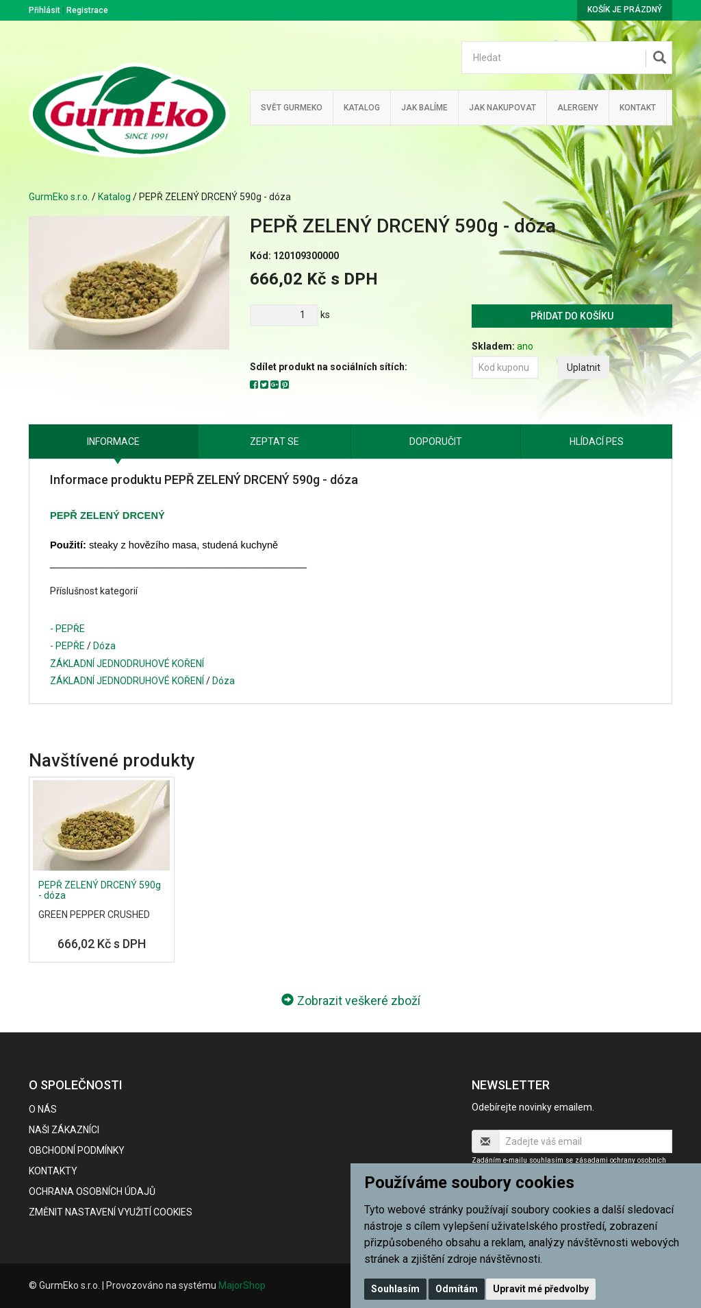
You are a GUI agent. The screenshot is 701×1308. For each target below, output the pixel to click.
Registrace (87, 10)
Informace (113, 441)
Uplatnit (583, 367)
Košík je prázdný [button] (624, 9)
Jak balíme (424, 107)
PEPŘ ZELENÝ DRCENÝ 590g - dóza (99, 890)
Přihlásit (44, 10)
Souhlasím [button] (395, 1288)
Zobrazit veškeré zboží (350, 1000)
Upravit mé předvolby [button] (541, 1288)
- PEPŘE (67, 628)
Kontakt (638, 107)
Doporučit (435, 441)
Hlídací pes (597, 441)
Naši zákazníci (64, 1129)
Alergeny (577, 107)
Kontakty (53, 1170)
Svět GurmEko (291, 107)
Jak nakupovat (502, 107)
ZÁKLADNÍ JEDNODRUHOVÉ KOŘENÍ (127, 663)
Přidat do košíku (572, 316)
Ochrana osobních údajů (92, 1191)
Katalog (362, 107)
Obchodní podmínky (77, 1150)
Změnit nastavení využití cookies (110, 1212)
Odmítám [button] (456, 1288)
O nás (43, 1109)
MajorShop (242, 1285)
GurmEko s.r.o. (59, 196)
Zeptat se (274, 441)
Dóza (104, 645)
